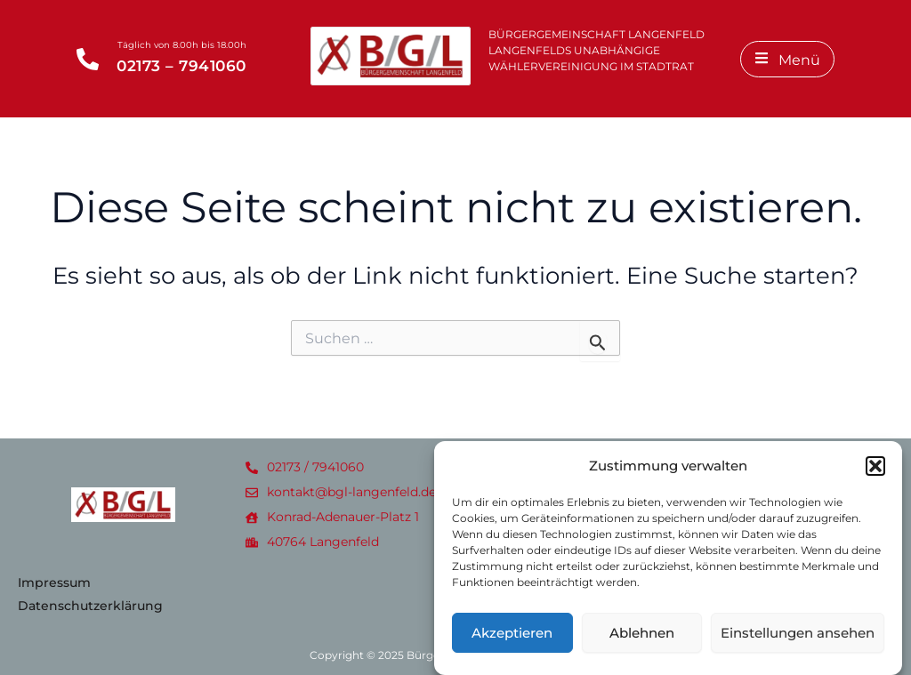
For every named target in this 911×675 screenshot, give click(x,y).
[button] (875, 474)
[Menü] (787, 59)
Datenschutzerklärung (90, 606)
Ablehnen (641, 640)
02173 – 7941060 (181, 66)
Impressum (54, 583)
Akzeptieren (512, 640)
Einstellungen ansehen (798, 640)
